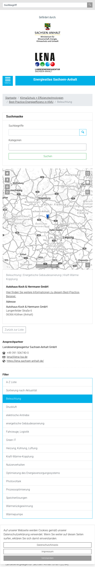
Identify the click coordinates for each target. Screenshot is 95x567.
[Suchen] (47, 156)
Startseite (10, 97)
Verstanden (47, 558)
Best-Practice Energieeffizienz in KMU (31, 102)
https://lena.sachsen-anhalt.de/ (25, 361)
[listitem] (47, 382)
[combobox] (47, 147)
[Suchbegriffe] (44, 132)
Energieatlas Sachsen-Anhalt (55, 79)
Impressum (47, 551)
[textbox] (15, 147)
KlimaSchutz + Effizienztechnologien (41, 97)
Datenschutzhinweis (47, 545)
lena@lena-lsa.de (17, 357)
